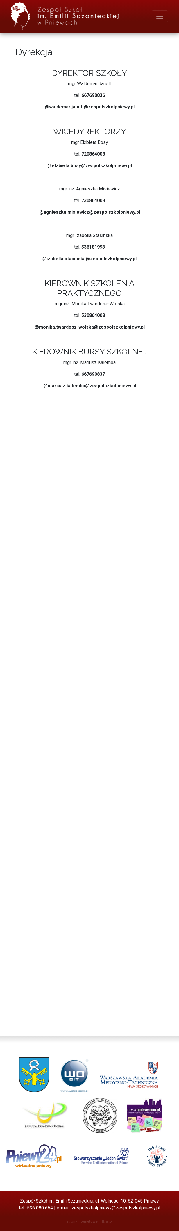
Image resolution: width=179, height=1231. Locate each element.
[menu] (160, 16)
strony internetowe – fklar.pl (90, 1221)
